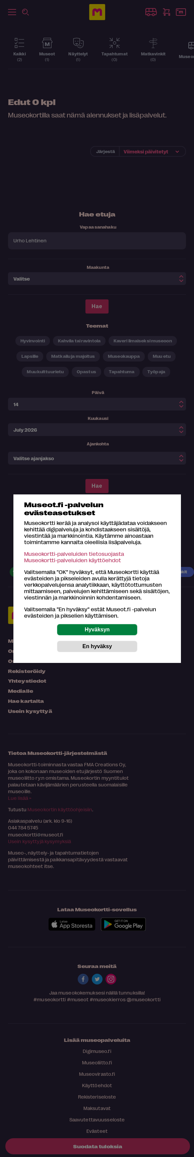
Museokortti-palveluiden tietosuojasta (74, 553)
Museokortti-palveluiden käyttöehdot (72, 560)
